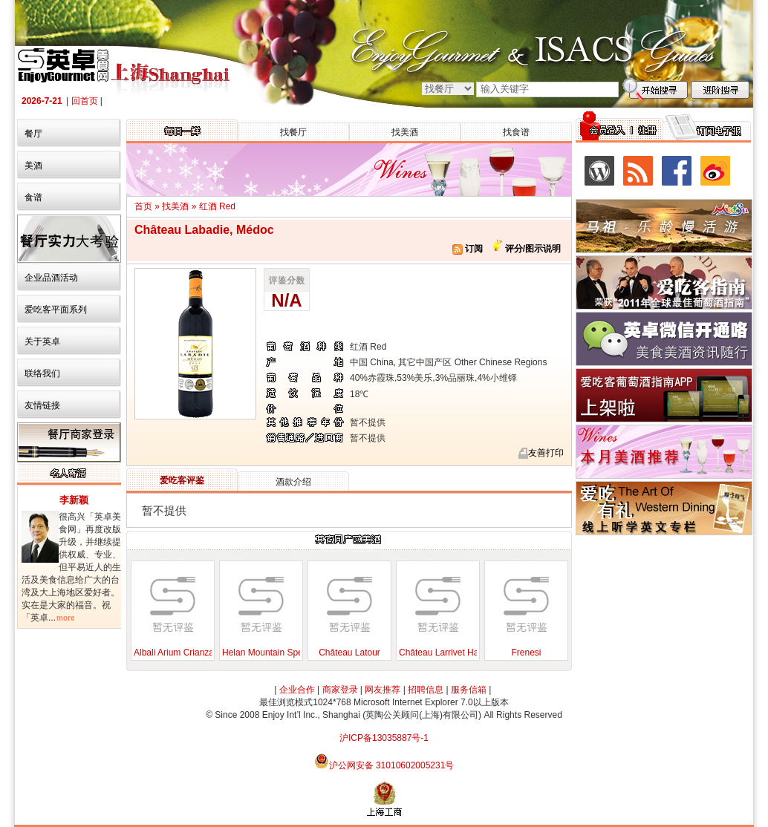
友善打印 (546, 453)
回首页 (84, 101)
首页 (143, 206)
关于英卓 (42, 341)
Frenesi (526, 652)
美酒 (33, 165)
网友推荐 (382, 689)
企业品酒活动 (51, 277)
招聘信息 (425, 689)
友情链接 (42, 405)
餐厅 (33, 133)
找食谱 (516, 132)
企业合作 (297, 689)
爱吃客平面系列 (56, 309)
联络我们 (42, 373)
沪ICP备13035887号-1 (384, 738)
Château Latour (349, 652)
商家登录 (340, 689)
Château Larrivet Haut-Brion (454, 652)
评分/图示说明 (531, 248)
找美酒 (404, 132)
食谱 (33, 197)
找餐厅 (293, 132)
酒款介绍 (293, 482)
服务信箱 (468, 689)
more (65, 618)
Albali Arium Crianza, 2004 (186, 652)
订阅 (467, 248)
